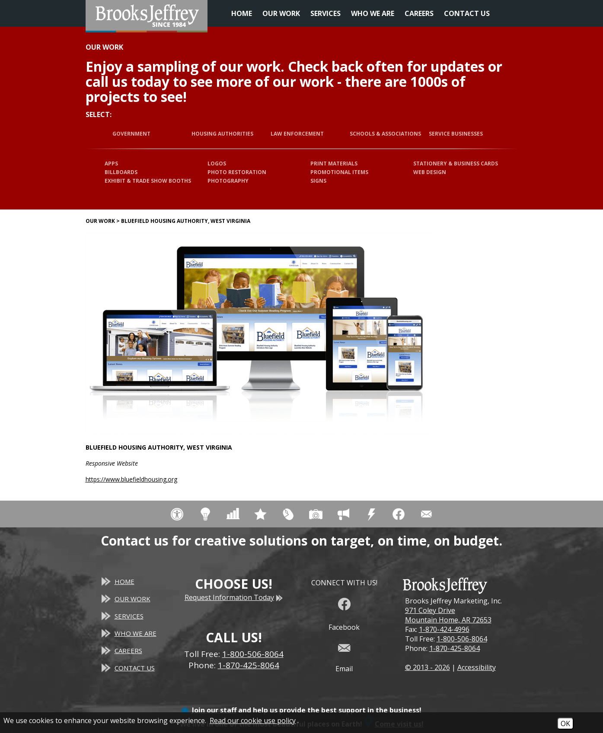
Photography (228, 180)
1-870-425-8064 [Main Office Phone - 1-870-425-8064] (248, 665)
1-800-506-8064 (462, 639)
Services (325, 13)
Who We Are (372, 13)
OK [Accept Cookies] (565, 723)
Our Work (281, 13)
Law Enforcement (297, 133)
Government (131, 133)
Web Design (429, 172)
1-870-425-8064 (454, 648)
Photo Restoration (236, 172)
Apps (111, 163)
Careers (419, 13)
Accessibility (476, 667)
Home (241, 13)
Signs (318, 180)
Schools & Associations (385, 133)
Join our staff (214, 710)
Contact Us (467, 13)
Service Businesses (456, 133)
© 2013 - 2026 (427, 667)
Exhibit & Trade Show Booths (148, 180)
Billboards (121, 172)
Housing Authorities (222, 133)
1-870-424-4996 (444, 629)
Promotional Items (339, 172)
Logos (216, 163)
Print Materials (333, 163)
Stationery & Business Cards (455, 163)
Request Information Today (234, 597)
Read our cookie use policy (253, 720)
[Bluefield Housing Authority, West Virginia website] (258, 333)
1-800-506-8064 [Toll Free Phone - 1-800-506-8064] (253, 654)
